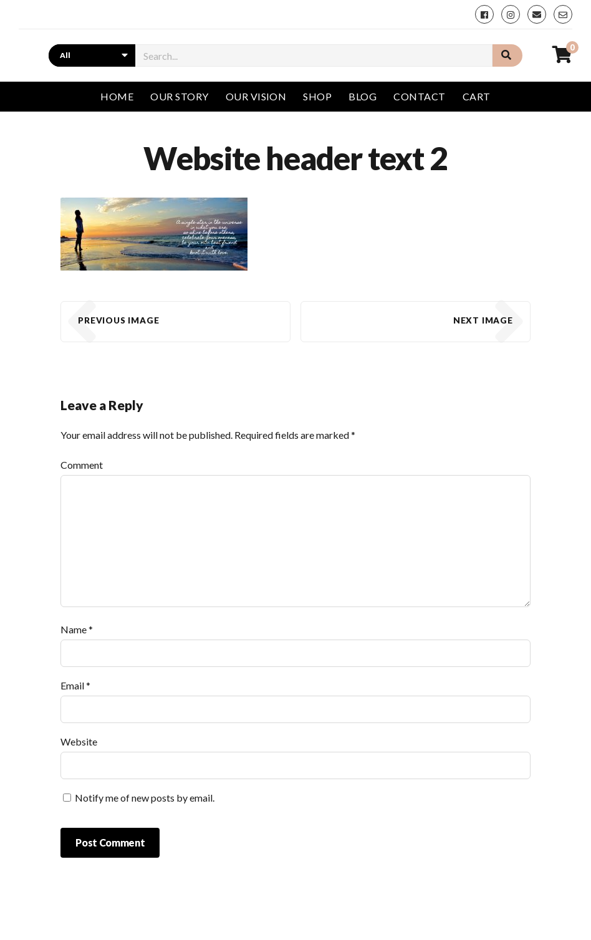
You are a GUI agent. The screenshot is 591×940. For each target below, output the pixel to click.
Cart (477, 96)
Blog (362, 96)
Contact (419, 96)
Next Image (483, 320)
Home (116, 96)
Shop (317, 96)
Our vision (256, 96)
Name (76, 629)
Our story (179, 96)
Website (78, 741)
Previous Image (118, 320)
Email (75, 685)
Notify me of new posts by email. (144, 797)
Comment (81, 465)
